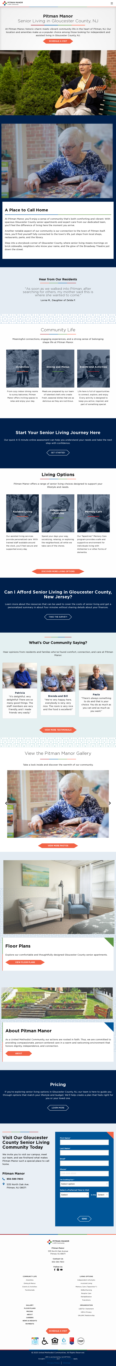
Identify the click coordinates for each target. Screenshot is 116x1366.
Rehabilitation (86, 1297)
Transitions (86, 1300)
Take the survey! (58, 616)
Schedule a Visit (58, 1331)
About (18, 1053)
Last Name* (65, 1148)
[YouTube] (61, 1270)
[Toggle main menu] (112, 3)
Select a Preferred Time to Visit (74, 1190)
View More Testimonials (58, 730)
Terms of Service (66, 1359)
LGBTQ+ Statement (86, 1309)
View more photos (58, 846)
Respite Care (86, 1293)
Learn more (58, 1107)
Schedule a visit (58, 41)
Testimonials (30, 1290)
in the (93, 1195)
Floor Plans (29, 1308)
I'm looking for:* (67, 1180)
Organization (86, 1305)
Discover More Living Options (58, 571)
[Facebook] (55, 1270)
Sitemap (66, 1363)
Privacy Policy (51, 1359)
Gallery (29, 1305)
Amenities (30, 1280)
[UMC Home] (12, 3)
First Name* (65, 1138)
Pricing (29, 1311)
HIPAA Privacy (86, 1312)
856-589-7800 (58, 1262)
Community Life (30, 1276)
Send (84, 1218)
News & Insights (30, 1321)
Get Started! (58, 452)
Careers (29, 1317)
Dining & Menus (30, 1283)
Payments (29, 1324)
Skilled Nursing (86, 1290)
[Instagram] (58, 1270)
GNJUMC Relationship (86, 1315)
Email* (62, 1159)
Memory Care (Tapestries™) (86, 1287)
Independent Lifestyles (86, 1280)
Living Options (86, 1276)
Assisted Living (86, 1283)
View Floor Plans (25, 962)
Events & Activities (30, 1287)
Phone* (63, 1169)
